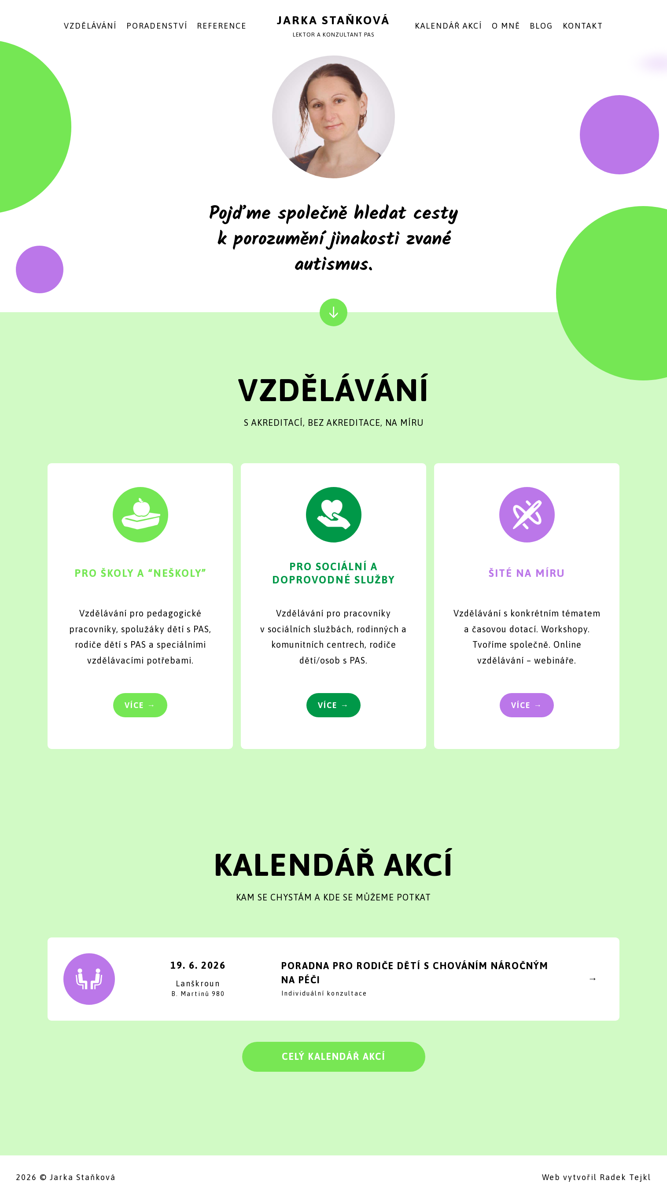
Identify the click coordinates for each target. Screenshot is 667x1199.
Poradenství (157, 25)
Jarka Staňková (333, 20)
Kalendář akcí (448, 25)
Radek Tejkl (625, 1177)
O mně (506, 25)
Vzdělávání (90, 25)
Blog (541, 25)
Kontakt (583, 25)
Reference (222, 25)
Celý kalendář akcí (334, 1056)
